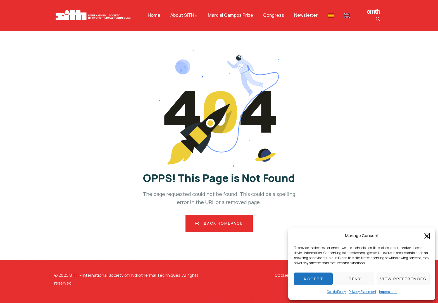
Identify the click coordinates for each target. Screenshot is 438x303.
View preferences (403, 279)
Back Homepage (219, 223)
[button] (427, 236)
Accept (313, 279)
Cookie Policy (336, 291)
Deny (355, 279)
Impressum (388, 291)
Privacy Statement (362, 291)
